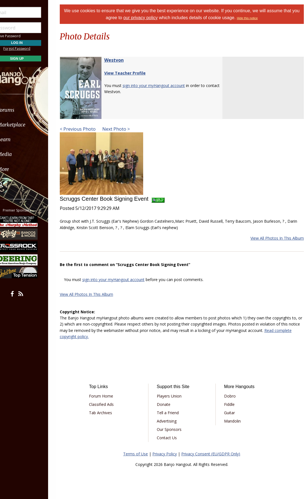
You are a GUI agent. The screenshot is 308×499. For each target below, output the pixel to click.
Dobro (232, 396)
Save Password (21, 36)
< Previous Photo (85, 129)
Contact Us (171, 437)
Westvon (121, 60)
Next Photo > (122, 129)
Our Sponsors (173, 429)
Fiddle (232, 404)
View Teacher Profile (132, 73)
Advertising (171, 421)
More (17, 169)
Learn (18, 139)
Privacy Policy (168, 453)
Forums (20, 110)
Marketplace (26, 124)
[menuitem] (31, 110)
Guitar (232, 412)
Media (19, 154)
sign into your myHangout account (161, 85)
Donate (168, 404)
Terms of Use (139, 453)
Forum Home (108, 396)
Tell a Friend (172, 412)
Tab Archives (107, 412)
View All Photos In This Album (277, 238)
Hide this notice (255, 18)
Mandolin (235, 421)
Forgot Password (31, 48)
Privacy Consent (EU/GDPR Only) (214, 453)
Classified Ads (108, 404)
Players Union (173, 396)
